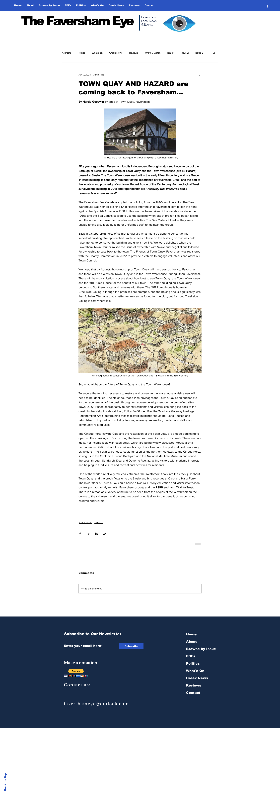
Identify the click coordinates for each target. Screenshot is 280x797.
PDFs (190, 656)
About (191, 641)
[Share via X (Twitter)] (88, 533)
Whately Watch (152, 52)
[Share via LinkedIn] (96, 533)
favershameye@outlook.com (96, 703)
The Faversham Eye (77, 21)
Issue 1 (170, 52)
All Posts (66, 52)
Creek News (116, 52)
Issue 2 (185, 52)
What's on (97, 52)
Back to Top (5, 782)
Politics (81, 52)
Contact (193, 692)
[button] (49, 5)
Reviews (133, 52)
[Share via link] (104, 533)
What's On (195, 671)
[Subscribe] (131, 646)
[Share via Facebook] (80, 533)
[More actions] (200, 75)
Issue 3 (199, 52)
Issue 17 (98, 522)
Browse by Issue (201, 649)
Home (191, 634)
